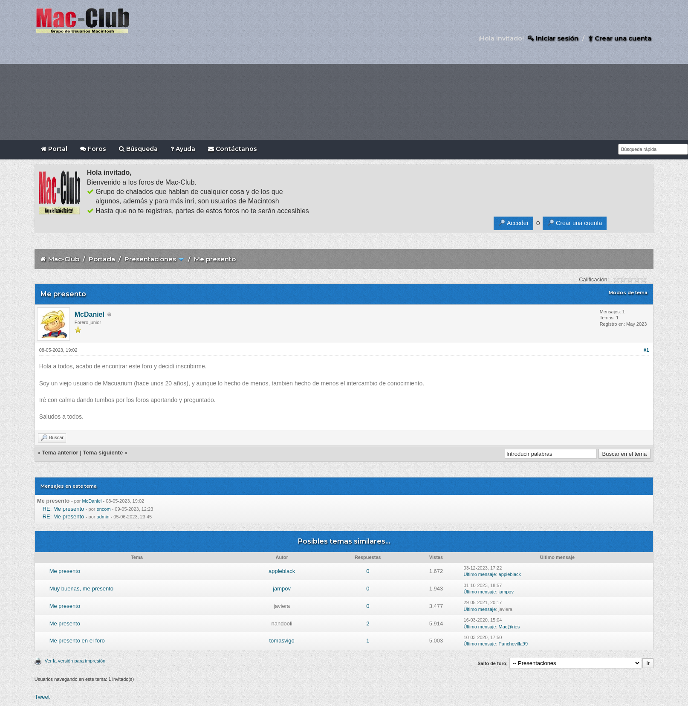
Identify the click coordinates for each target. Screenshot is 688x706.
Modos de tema (628, 292)
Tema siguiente (103, 452)
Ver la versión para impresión (75, 660)
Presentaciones (150, 259)
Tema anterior (60, 452)
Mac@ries (509, 626)
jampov (282, 588)
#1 (646, 350)
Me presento (64, 571)
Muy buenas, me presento (81, 588)
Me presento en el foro (77, 640)
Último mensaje (480, 574)
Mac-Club (63, 259)
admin (103, 516)
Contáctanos (232, 149)
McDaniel (89, 314)
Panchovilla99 (513, 643)
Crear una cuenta (619, 38)
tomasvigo (281, 640)
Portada (102, 259)
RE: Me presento (63, 509)
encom (104, 509)
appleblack (282, 571)
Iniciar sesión (553, 38)
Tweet (42, 697)
